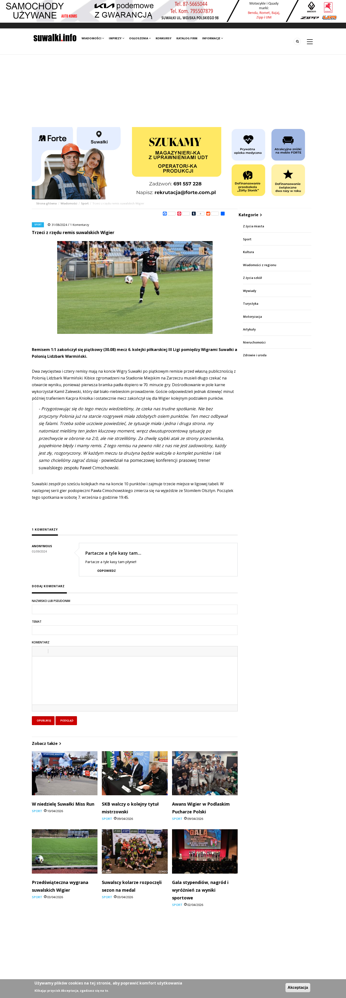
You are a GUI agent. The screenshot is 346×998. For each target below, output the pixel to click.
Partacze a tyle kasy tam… (113, 553)
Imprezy (116, 38)
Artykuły (249, 329)
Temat (37, 622)
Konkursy (164, 38)
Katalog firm (186, 38)
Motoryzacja (252, 316)
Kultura (248, 252)
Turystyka (250, 303)
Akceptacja (298, 987)
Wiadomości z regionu (259, 265)
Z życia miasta (253, 226)
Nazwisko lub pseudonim (51, 601)
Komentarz (40, 642)
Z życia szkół (252, 278)
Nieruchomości (254, 342)
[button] (37, 651)
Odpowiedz (106, 571)
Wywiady (249, 291)
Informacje (212, 38)
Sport (85, 203)
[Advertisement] (173, 91)
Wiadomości (93, 38)
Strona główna (46, 203)
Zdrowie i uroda (254, 355)
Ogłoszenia (140, 38)
